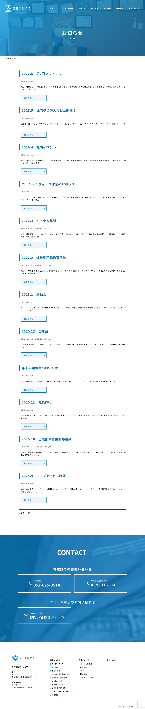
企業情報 (83, 667)
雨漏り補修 (56, 671)
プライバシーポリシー (88, 678)
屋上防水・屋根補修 (59, 678)
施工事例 (94, 8)
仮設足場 (55, 667)
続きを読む (28, 98)
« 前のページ (24, 513)
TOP (51, 8)
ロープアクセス (57, 664)
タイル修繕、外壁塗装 (60, 674)
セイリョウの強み (66, 8)
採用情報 (119, 8)
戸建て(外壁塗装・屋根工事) (63, 691)
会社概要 (107, 8)
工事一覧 (82, 8)
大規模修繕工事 (58, 684)
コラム (82, 671)
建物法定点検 (57, 681)
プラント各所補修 (58, 688)
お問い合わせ (134, 8)
